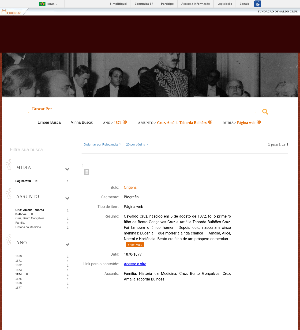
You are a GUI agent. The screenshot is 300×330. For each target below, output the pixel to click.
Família (20, 222)
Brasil (52, 4)
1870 (18, 256)
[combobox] (150, 112)
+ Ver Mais (135, 244)
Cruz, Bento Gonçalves (29, 218)
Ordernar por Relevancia (102, 144)
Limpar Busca (49, 122)
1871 (18, 260)
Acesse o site (135, 264)
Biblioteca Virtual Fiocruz (131, 36)
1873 (18, 270)
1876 (18, 283)
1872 (18, 265)
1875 (18, 278)
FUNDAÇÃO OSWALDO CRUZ (278, 11)
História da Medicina (28, 227)
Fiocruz (14, 11)
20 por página (137, 144)
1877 (18, 287)
